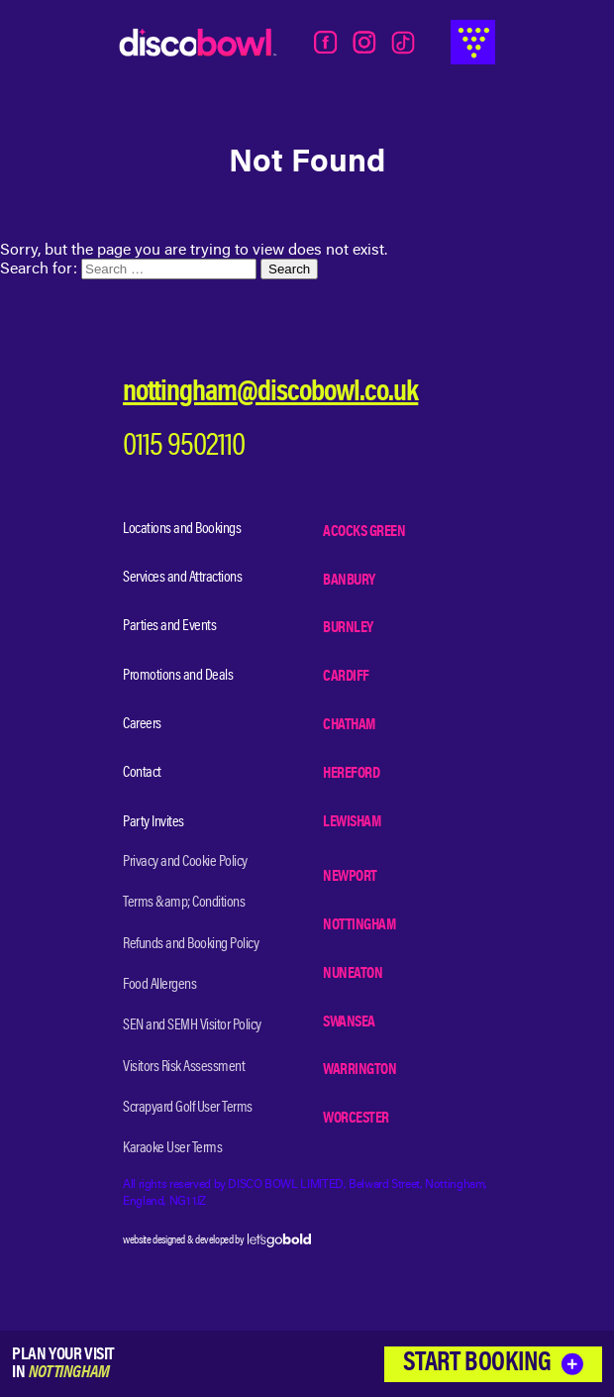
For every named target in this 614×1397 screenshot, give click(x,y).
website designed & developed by (217, 1240)
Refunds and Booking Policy (190, 944)
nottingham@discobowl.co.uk (270, 393)
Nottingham (359, 925)
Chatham (349, 725)
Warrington (359, 1070)
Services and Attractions (182, 578)
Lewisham (351, 822)
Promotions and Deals (178, 676)
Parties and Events (169, 626)
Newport (350, 877)
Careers (142, 724)
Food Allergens (159, 985)
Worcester (356, 1119)
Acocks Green (364, 532)
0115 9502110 (184, 447)
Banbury (349, 581)
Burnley (348, 628)
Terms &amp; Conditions (184, 903)
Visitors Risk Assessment (184, 1067)
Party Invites (153, 822)
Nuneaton (352, 974)
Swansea (349, 1022)
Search (289, 269)
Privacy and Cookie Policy (185, 862)
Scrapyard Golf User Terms (188, 1108)
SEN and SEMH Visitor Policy (192, 1025)
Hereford (351, 774)
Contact (142, 773)
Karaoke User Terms (172, 1148)
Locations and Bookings (182, 529)
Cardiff (346, 677)
